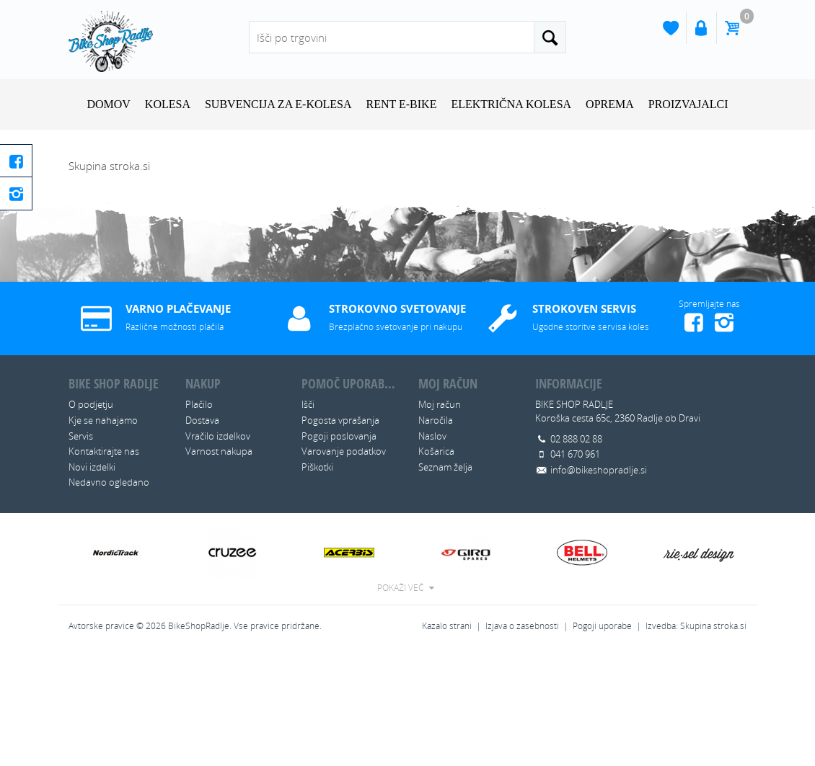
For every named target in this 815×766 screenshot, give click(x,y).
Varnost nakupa (218, 563)
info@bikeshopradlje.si (598, 581)
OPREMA (610, 104)
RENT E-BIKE (401, 104)
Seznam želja (445, 578)
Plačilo (199, 516)
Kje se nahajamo (103, 532)
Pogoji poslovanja (338, 547)
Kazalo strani (447, 737)
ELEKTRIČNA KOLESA (511, 104)
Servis (81, 547)
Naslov (432, 547)
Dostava (202, 532)
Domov (108, 104)
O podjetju (91, 516)
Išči (307, 516)
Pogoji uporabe (602, 737)
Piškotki (317, 578)
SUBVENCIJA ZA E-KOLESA (278, 104)
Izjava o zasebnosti (522, 737)
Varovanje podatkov (343, 563)
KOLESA (167, 104)
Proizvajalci (688, 104)
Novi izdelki (92, 578)
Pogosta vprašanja (340, 532)
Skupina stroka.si (713, 737)
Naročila (435, 532)
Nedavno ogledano (109, 594)
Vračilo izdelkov (217, 547)
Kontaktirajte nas (104, 563)
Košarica (436, 563)
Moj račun (439, 516)
